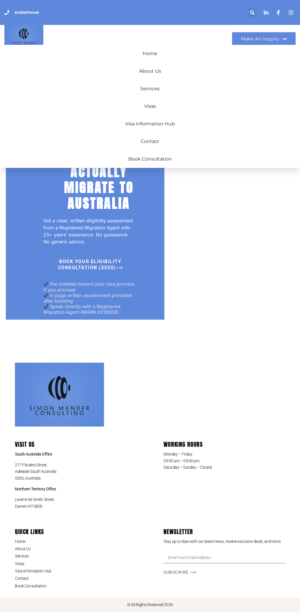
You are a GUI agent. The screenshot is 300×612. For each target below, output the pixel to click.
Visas (150, 106)
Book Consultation (150, 159)
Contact (150, 141)
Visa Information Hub (150, 124)
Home (150, 53)
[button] (252, 12)
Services (150, 88)
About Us (150, 71)
